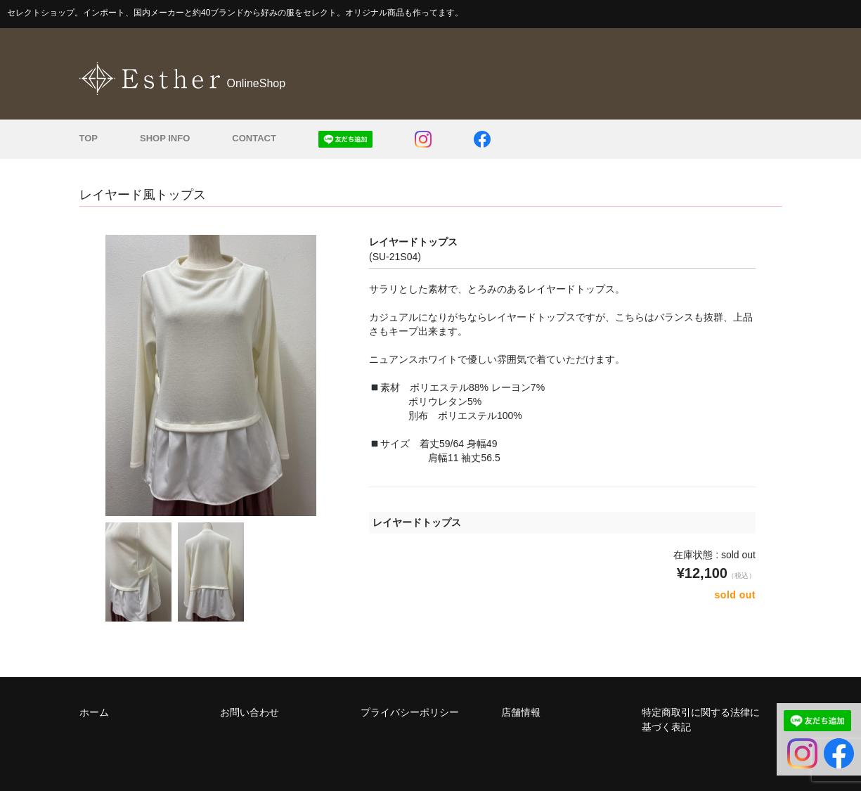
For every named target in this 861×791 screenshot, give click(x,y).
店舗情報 (520, 712)
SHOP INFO (165, 138)
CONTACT (254, 138)
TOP (88, 138)
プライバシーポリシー (410, 712)
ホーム (94, 712)
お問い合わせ (249, 712)
